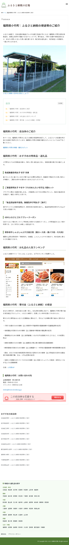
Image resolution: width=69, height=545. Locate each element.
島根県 (10, 515)
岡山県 (15, 515)
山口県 (26, 515)
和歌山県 (37, 508)
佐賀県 (10, 527)
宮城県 (20, 490)
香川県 (10, 521)
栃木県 (10, 496)
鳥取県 (5, 515)
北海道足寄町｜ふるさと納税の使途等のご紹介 (15, 418)
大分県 (26, 527)
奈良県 (31, 508)
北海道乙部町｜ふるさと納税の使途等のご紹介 (15, 428)
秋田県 (26, 490)
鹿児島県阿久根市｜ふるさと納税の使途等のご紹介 (16, 449)
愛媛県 (15, 521)
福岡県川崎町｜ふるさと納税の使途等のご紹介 (15, 454)
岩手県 (15, 490)
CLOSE (60, 103)
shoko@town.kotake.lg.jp (12, 390)
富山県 (10, 502)
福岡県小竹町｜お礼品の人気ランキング (23, 116)
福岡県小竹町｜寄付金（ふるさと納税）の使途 (25, 120)
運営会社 (3, 534)
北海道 (5, 490)
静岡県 (41, 502)
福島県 (36, 490)
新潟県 (5, 502)
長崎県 (15, 527)
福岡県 (5, 527)
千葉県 (26, 496)
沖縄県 (43, 527)
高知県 (20, 521)
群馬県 (15, 496)
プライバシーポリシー (14, 534)
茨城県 (5, 496)
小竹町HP (11, 367)
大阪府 (20, 508)
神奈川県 (37, 496)
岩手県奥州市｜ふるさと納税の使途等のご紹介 (15, 439)
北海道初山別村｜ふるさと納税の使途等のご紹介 (16, 444)
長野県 (31, 502)
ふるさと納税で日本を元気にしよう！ (16, 93)
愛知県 (47, 502)
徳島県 (5, 521)
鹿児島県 (37, 527)
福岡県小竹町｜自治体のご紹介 (20, 109)
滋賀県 (10, 508)
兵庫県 (26, 508)
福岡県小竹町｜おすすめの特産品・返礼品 (23, 112)
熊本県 (20, 527)
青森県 (10, 490)
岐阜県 (36, 502)
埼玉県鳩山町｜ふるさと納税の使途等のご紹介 (15, 465)
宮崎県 (31, 527)
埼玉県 (20, 496)
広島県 (20, 515)
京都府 (15, 508)
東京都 (31, 496)
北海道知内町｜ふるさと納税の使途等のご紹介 (15, 434)
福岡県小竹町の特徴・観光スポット (15, 147)
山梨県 (26, 502)
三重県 (5, 508)
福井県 (20, 502)
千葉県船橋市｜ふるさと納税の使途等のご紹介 (15, 460)
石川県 (15, 502)
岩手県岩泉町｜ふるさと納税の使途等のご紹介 (15, 423)
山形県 (31, 490)
